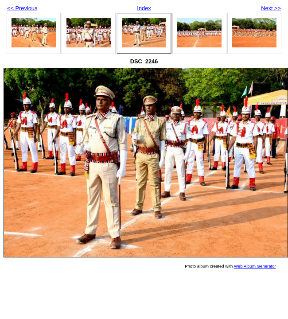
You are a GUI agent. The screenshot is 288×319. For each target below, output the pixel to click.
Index (144, 8)
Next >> (271, 8)
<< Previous (22, 8)
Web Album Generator (255, 266)
